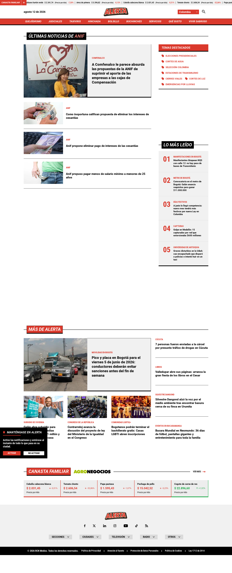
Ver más (198, 483)
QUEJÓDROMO (33, 21)
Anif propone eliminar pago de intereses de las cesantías (103, 146)
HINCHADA (94, 21)
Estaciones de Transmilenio (183, 73)
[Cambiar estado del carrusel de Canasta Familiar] (24, 2)
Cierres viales (175, 79)
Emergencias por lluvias (181, 91)
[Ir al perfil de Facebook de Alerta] (84, 538)
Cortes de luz (174, 85)
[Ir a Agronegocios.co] (91, 484)
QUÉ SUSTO (174, 21)
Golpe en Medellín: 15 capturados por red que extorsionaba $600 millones (188, 245)
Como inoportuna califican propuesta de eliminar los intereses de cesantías (107, 116)
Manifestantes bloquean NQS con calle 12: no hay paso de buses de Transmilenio (186, 174)
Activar (11, 453)
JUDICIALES (56, 21)
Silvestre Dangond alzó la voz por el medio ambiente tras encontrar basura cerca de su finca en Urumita (180, 416)
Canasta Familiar (10, 2)
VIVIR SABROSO (197, 21)
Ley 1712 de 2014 (115, 569)
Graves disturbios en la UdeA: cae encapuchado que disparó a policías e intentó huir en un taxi (186, 267)
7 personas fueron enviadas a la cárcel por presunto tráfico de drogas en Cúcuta (180, 360)
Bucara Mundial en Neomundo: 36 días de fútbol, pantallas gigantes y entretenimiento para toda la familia (181, 446)
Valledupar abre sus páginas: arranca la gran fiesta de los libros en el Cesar (181, 388)
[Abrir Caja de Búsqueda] (203, 12)
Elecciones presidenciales (182, 56)
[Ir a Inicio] (116, 12)
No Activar (34, 453)
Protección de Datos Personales (155, 563)
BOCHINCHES (133, 21)
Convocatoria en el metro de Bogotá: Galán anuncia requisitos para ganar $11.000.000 (188, 198)
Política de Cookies (186, 563)
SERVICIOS (154, 21)
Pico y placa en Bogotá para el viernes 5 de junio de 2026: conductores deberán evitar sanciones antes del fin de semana (117, 379)
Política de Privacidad (97, 563)
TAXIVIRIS (76, 21)
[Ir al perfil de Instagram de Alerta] (114, 538)
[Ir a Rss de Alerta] (146, 538)
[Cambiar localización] (188, 12)
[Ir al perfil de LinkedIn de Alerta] (104, 538)
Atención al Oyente (124, 563)
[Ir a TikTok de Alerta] (136, 538)
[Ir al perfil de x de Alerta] (93, 538)
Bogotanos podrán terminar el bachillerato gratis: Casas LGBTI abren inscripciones (131, 442)
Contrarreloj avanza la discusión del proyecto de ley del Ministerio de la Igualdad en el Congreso (87, 444)
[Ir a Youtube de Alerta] (126, 538)
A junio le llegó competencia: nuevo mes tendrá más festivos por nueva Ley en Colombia (186, 222)
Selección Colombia (178, 68)
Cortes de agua (175, 62)
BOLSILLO (113, 21)
